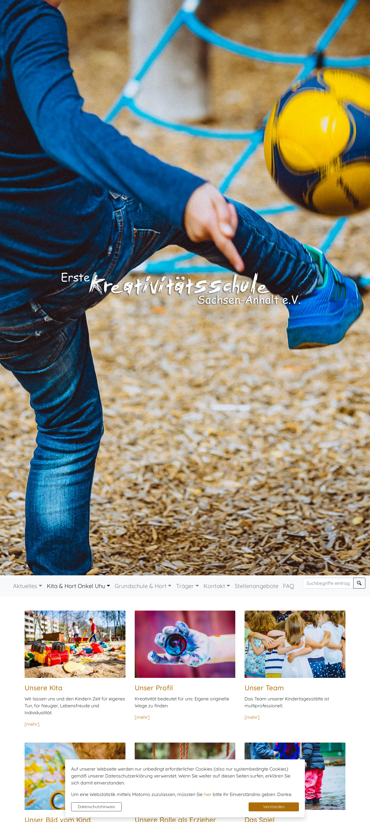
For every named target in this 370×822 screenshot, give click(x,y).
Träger (185, 585)
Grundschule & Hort (140, 585)
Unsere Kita (43, 687)
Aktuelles (25, 585)
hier (208, 794)
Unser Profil (154, 687)
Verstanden (273, 806)
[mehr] (32, 724)
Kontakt (214, 585)
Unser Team (264, 687)
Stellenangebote (256, 585)
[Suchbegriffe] (328, 583)
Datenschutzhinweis (96, 806)
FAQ (288, 585)
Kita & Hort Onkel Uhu (76, 585)
